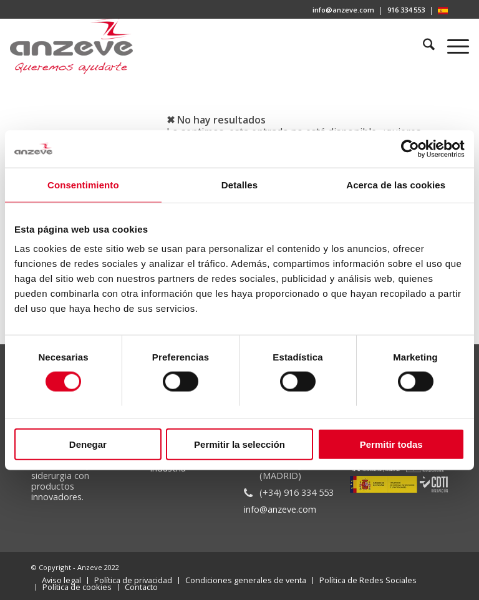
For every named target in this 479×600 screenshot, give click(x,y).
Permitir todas (391, 443)
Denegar (88, 443)
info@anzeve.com (343, 9)
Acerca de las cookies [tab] (395, 185)
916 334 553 (406, 9)
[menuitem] (343, 11)
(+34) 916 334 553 (296, 492)
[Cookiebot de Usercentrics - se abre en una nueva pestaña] (410, 149)
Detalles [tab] (239, 185)
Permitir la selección (239, 443)
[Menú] (452, 46)
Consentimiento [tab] (83, 185)
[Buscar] (423, 46)
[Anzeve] (71, 46)
